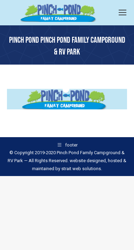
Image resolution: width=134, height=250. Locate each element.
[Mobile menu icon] (122, 12)
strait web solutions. (81, 168)
